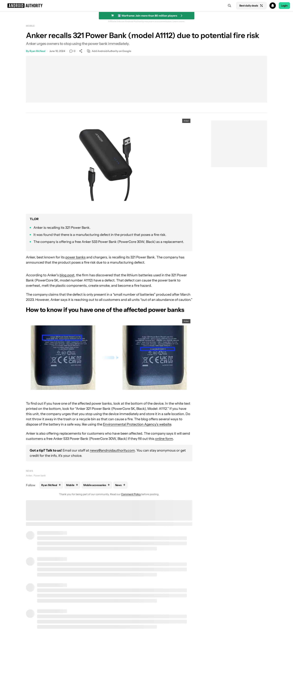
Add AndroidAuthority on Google (109, 51)
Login (284, 5)
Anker (29, 475)
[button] (146, 5)
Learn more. (178, 21)
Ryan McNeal (37, 51)
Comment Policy (131, 494)
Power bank (40, 475)
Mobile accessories (96, 485)
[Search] (229, 5)
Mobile (30, 25)
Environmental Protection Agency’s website (137, 424)
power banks (75, 257)
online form (164, 439)
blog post (67, 275)
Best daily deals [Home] (251, 5)
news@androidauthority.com (112, 450)
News (29, 470)
